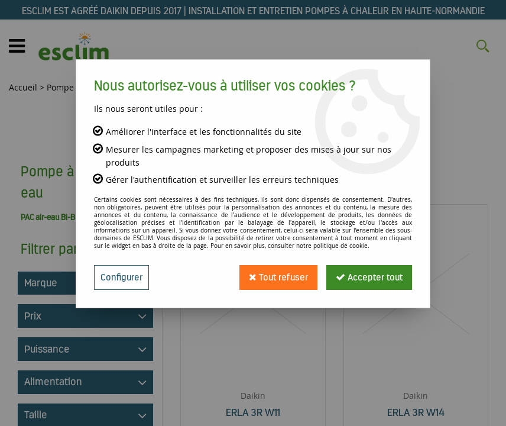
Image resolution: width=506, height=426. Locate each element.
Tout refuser (278, 277)
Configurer (121, 277)
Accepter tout (369, 277)
